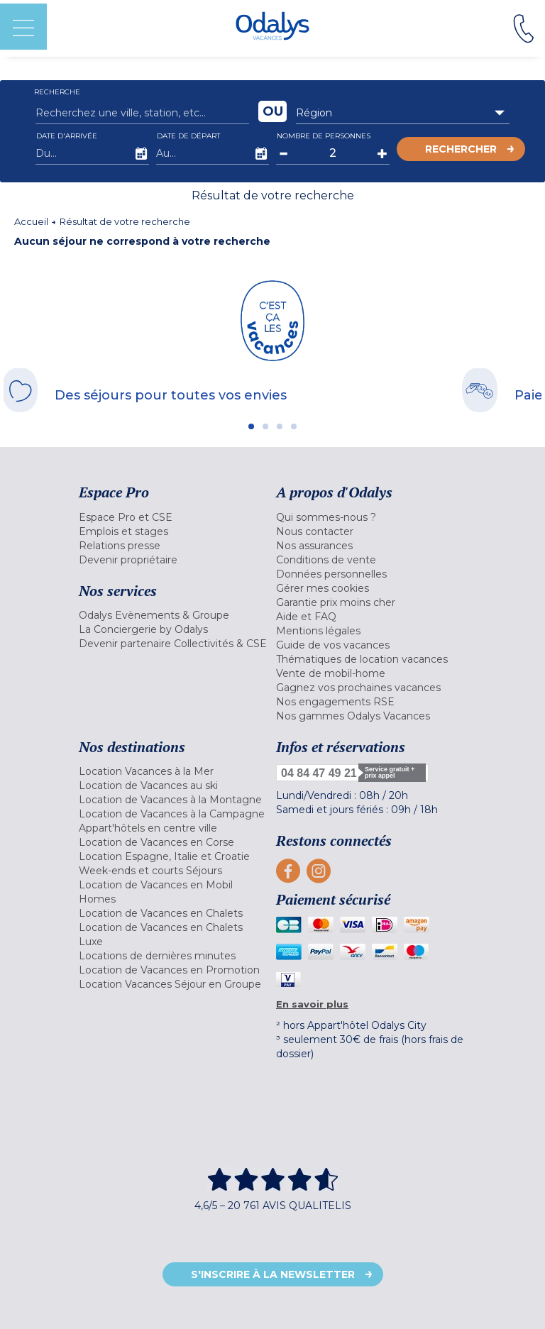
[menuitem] (174, 517)
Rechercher (461, 149)
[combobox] (403, 112)
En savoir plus (312, 1004)
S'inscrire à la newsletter (273, 1274)
